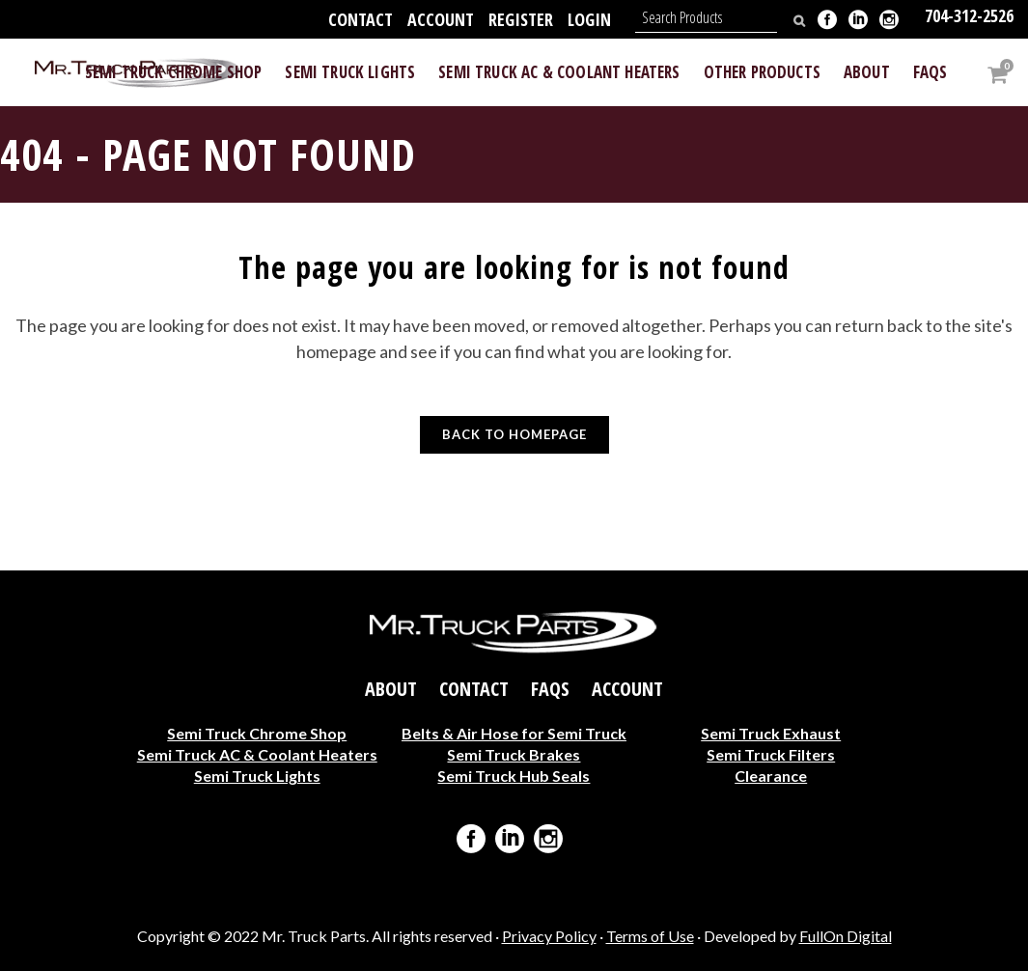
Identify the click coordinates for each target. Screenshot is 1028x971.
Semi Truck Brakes (513, 754)
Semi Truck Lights (257, 775)
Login (589, 19)
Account (440, 19)
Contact (360, 19)
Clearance (771, 775)
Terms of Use (650, 936)
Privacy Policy (549, 936)
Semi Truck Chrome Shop (257, 733)
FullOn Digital (845, 936)
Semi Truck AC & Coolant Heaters (257, 754)
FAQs (550, 689)
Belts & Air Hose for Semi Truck (514, 733)
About (391, 689)
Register (520, 19)
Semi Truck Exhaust (771, 733)
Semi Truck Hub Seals (513, 775)
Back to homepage (514, 434)
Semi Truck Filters (771, 754)
